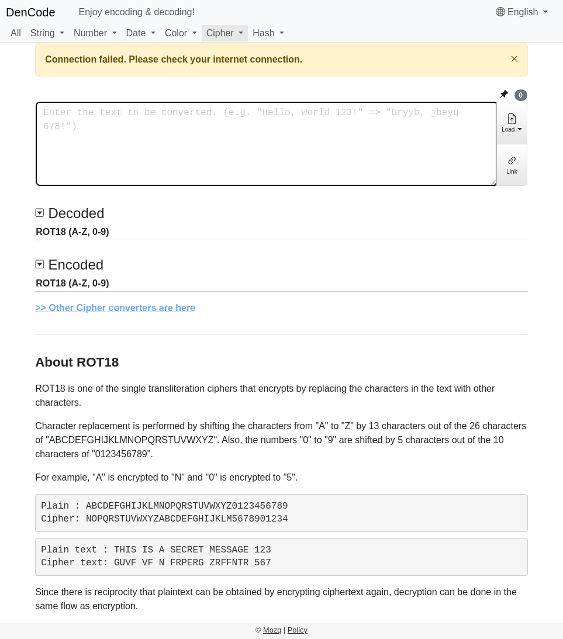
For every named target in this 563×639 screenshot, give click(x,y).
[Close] (514, 58)
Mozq (272, 630)
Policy (298, 630)
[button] (47, 33)
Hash (263, 33)
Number (90, 33)
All (16, 33)
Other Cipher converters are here (122, 308)
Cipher (220, 33)
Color (176, 33)
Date (136, 33)
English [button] (518, 12)
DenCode (31, 12)
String (42, 33)
